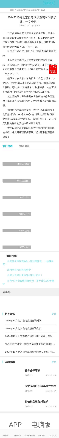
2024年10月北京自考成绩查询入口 (23, 328)
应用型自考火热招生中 (19, 269)
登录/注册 (49, 3)
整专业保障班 (32, 370)
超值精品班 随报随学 (36, 401)
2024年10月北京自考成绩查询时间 (23, 320)
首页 (12, 10)
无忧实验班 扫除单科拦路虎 (40, 386)
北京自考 (29, 33)
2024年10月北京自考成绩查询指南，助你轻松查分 (31, 351)
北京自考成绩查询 (43, 51)
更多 (53, 313)
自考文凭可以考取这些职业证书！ (25, 275)
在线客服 (53, 69)
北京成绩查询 (32, 10)
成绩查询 (21, 10)
